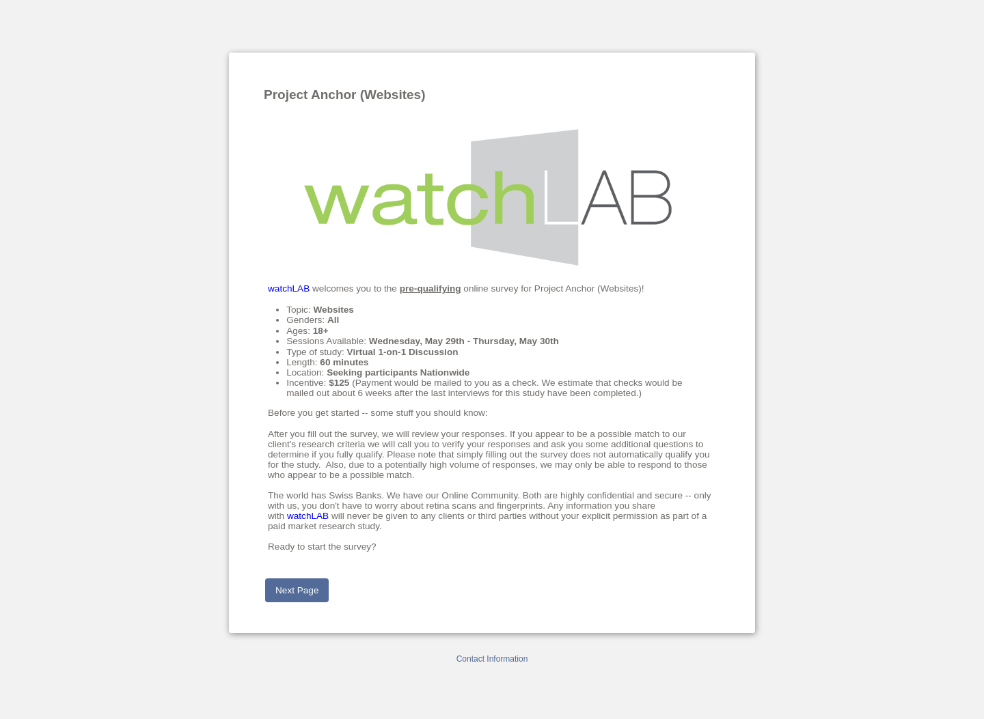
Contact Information (492, 659)
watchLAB (289, 288)
